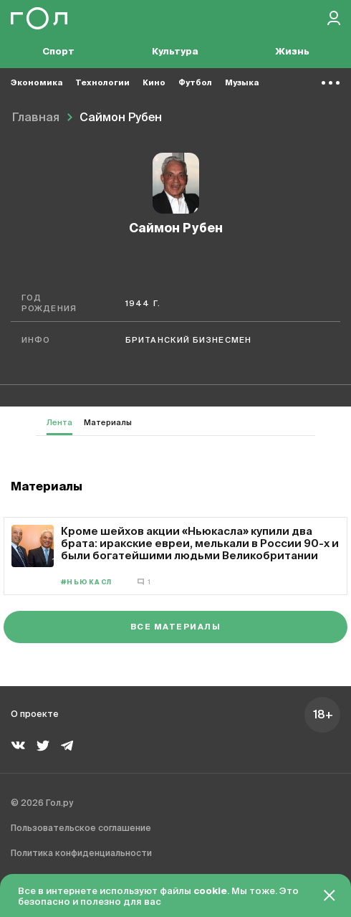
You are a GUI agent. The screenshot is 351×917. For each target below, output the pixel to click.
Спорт (58, 52)
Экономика (36, 83)
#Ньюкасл (86, 582)
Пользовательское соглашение (81, 829)
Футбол (195, 83)
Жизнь (292, 52)
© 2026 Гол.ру (42, 803)
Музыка (242, 83)
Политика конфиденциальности (81, 854)
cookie (210, 891)
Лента (59, 423)
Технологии (102, 83)
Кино (154, 83)
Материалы (108, 423)
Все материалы (175, 627)
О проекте (35, 715)
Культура (175, 52)
